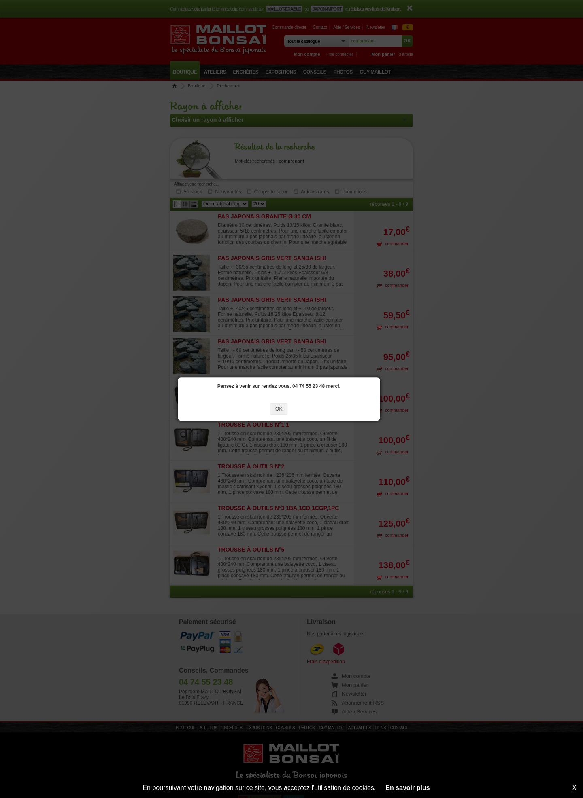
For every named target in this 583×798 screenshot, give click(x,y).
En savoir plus (407, 787)
